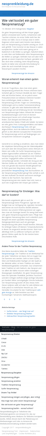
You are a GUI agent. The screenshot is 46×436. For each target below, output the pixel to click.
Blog (13, 327)
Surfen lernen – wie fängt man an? (20, 311)
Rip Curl (4, 353)
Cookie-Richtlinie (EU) (27, 433)
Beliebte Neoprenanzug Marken (19, 313)
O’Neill (3, 338)
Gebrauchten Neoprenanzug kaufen (21, 316)
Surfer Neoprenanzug (9, 388)
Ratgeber (30, 29)
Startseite (5, 327)
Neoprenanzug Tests (20, 127)
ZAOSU (4, 357)
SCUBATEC (5, 365)
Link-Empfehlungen (9, 433)
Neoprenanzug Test (20, 170)
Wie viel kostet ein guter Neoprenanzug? (17, 404)
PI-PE (3, 346)
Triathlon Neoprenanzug (11, 385)
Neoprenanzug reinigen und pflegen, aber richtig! (20, 397)
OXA (3, 350)
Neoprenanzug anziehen (11, 381)
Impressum (23, 431)
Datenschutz (35, 431)
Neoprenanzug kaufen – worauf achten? (17, 408)
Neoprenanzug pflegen (10, 377)
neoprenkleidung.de (12, 13)
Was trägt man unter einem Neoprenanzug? (18, 401)
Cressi (3, 342)
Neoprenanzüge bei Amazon (23, 73)
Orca (3, 361)
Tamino (4, 368)
